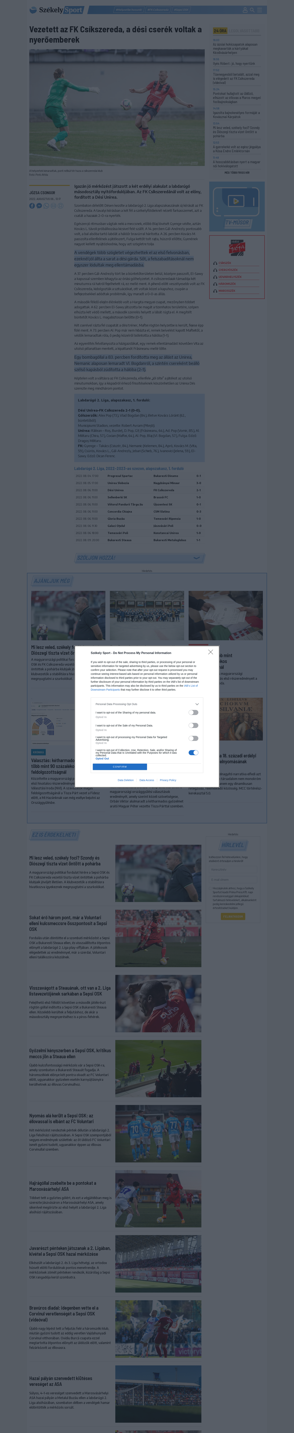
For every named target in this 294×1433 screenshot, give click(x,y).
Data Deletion (126, 780)
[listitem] (147, 704)
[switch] (193, 712)
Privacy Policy (168, 780)
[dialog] (147, 716)
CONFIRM (120, 766)
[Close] (211, 653)
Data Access (147, 780)
